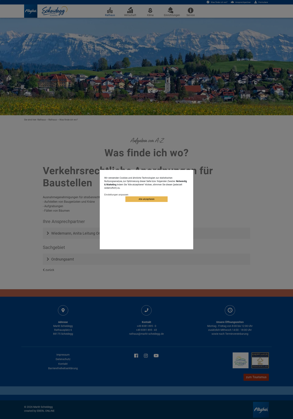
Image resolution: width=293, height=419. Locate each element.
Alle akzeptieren (147, 199)
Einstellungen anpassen (116, 194)
